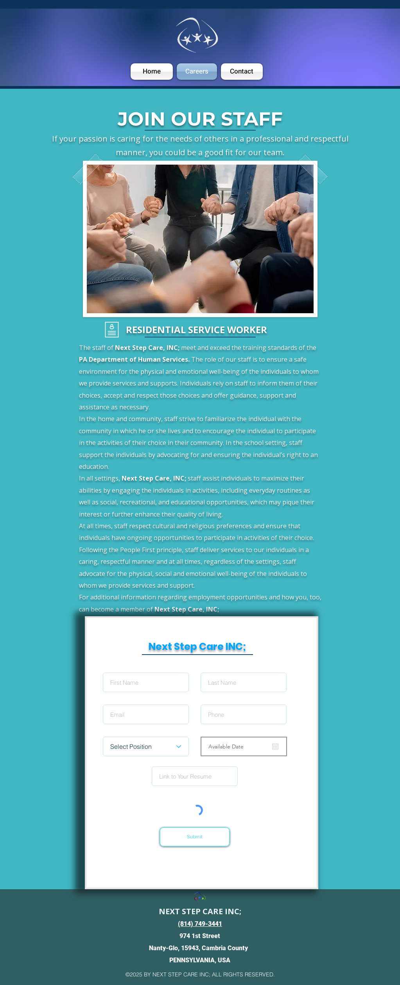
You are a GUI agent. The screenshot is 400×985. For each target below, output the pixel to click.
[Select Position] (146, 746)
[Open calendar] (275, 746)
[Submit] (195, 837)
